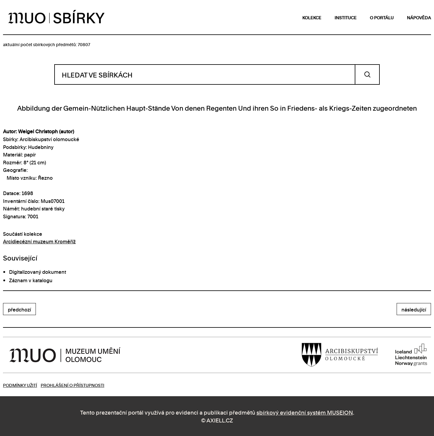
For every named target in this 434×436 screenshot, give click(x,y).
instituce (346, 17)
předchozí (19, 309)
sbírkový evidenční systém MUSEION (304, 412)
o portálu (382, 17)
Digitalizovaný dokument (37, 271)
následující (413, 309)
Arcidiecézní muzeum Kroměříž (39, 241)
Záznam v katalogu (30, 280)
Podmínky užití (20, 385)
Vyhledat (367, 74)
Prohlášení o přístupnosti (72, 385)
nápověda (419, 17)
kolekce (311, 17)
